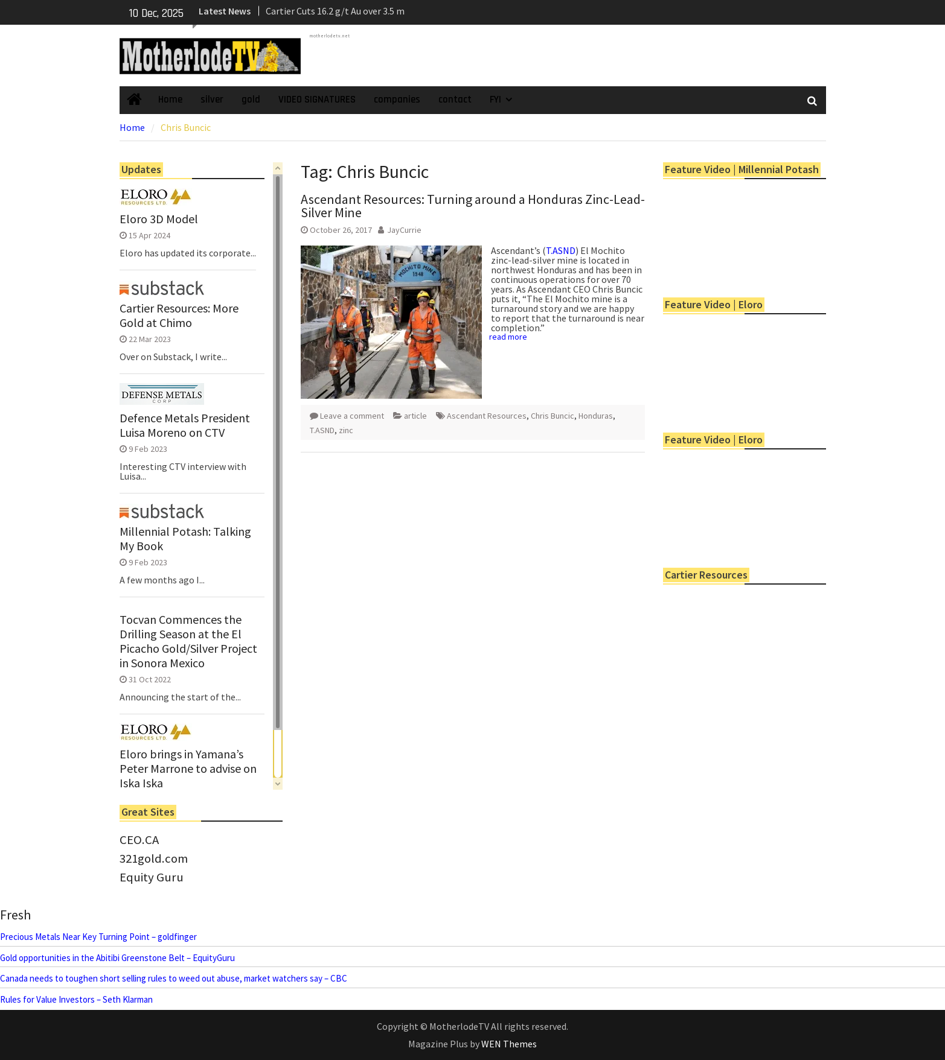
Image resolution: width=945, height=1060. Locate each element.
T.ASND (560, 250)
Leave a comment (352, 415)
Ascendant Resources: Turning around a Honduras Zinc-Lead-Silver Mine (473, 206)
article (415, 415)
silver (211, 99)
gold (251, 99)
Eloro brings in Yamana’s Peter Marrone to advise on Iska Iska (188, 768)
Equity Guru (152, 877)
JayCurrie (404, 229)
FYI (495, 99)
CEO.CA (139, 840)
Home (170, 99)
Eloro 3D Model (159, 219)
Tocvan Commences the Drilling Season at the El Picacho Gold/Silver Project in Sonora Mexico (188, 641)
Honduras (595, 415)
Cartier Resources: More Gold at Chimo (179, 315)
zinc (346, 430)
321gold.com (154, 858)
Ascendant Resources (487, 415)
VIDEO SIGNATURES (317, 99)
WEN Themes (509, 1044)
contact (455, 99)
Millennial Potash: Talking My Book (185, 538)
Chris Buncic (552, 415)
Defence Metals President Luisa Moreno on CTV (185, 425)
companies (397, 99)
